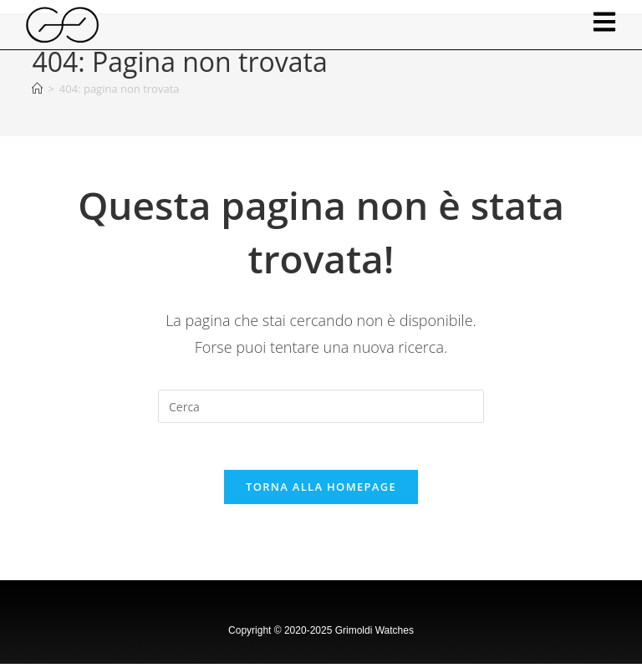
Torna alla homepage (321, 490)
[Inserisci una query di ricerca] (321, 406)
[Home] (37, 88)
